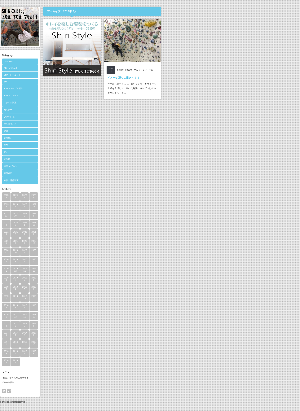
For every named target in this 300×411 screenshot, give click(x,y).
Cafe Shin (77, 61)
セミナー (77, 109)
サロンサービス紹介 (82, 88)
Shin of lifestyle (80, 68)
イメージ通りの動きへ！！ (192, 77)
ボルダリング (79, 124)
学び (75, 145)
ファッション (79, 117)
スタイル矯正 (79, 102)
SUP (75, 82)
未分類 (76, 159)
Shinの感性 (77, 382)
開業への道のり (80, 166)
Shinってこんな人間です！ (84, 378)
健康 (75, 131)
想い (75, 152)
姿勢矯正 (77, 138)
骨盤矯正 (77, 173)
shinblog (74, 402)
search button (78, 391)
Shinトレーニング (81, 75)
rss (73, 391)
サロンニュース (80, 95)
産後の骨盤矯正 (80, 180)
